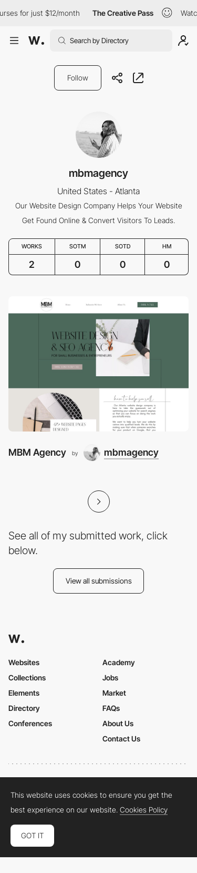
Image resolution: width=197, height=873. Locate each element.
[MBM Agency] (98, 364)
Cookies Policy (144, 810)
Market (114, 692)
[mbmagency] (121, 452)
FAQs (111, 708)
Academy (118, 662)
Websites (23, 662)
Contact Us (121, 738)
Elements (23, 692)
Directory (24, 708)
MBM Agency (37, 452)
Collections (27, 677)
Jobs (110, 677)
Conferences (30, 723)
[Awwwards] (36, 40)
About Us (117, 723)
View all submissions (99, 580)
